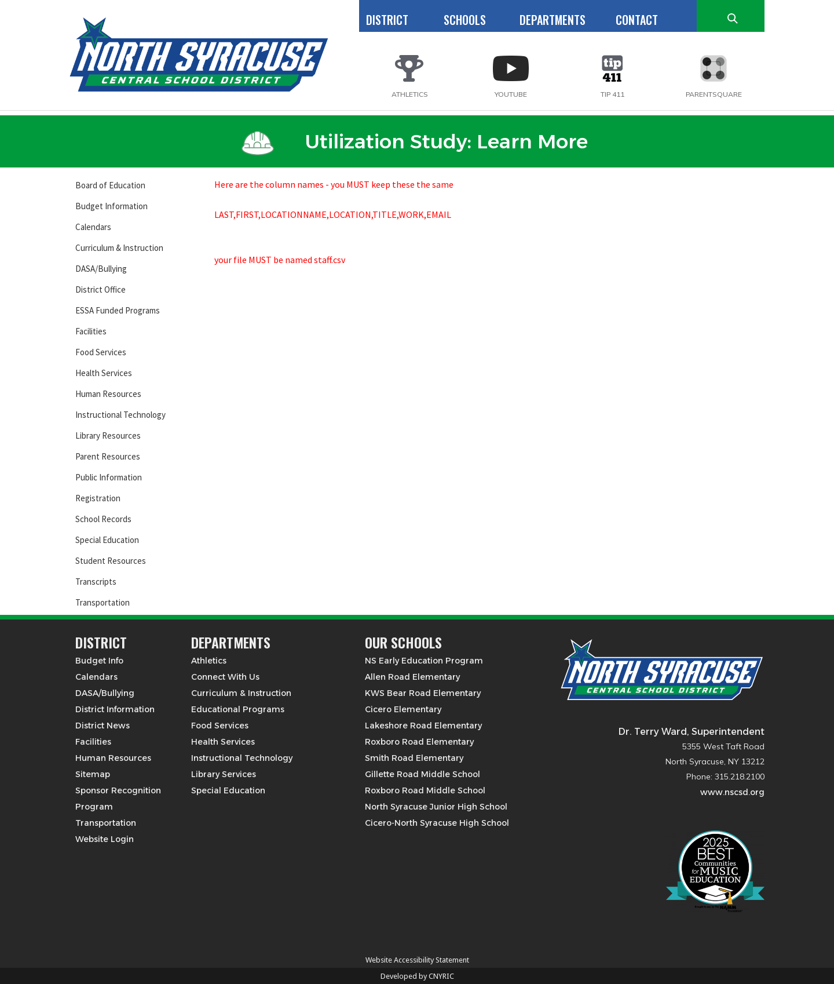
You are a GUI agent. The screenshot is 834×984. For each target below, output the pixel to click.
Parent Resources (107, 456)
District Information (115, 709)
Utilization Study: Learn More (415, 141)
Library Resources (108, 435)
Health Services (103, 372)
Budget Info (99, 660)
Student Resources (110, 560)
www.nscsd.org (732, 792)
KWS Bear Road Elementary (423, 693)
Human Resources (108, 393)
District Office (100, 289)
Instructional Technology (120, 414)
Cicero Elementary (403, 709)
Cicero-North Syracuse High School (437, 823)
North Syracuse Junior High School (436, 806)
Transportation (102, 602)
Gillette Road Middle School (422, 774)
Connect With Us (225, 677)
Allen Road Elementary (412, 677)
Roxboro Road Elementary (419, 742)
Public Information (108, 477)
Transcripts (95, 581)
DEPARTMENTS (553, 19)
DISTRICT (387, 19)
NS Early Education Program (424, 660)
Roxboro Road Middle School (425, 790)
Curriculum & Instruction (119, 247)
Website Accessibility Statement (417, 960)
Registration (97, 498)
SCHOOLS (465, 19)
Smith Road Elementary (414, 758)
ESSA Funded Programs (117, 310)
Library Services (223, 774)
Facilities (91, 331)
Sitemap (92, 774)
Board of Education (110, 185)
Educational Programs (237, 709)
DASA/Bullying (101, 268)
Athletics (208, 660)
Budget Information (111, 206)
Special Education (107, 539)
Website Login (104, 839)
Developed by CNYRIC (417, 976)
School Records (103, 518)
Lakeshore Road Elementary (423, 725)
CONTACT (637, 19)
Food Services (100, 352)
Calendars (93, 226)
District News (102, 725)
